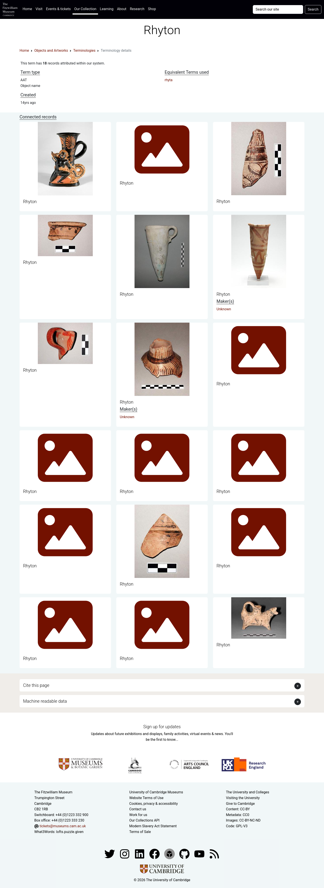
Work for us (138, 815)
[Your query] (278, 9)
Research (137, 9)
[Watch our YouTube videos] (199, 853)
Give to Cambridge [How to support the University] (240, 804)
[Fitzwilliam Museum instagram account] (125, 853)
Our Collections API (144, 820)
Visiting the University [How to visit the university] (243, 798)
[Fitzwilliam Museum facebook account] (140, 853)
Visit (39, 9)
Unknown (224, 309)
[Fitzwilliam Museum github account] (184, 853)
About (121, 9)
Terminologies (84, 50)
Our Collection (85, 9)
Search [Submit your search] (313, 9)
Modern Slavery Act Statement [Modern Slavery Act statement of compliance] (153, 826)
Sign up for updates (162, 726)
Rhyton (30, 201)
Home (28, 8)
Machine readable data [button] (45, 701)
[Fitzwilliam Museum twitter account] (110, 853)
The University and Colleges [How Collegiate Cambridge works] (247, 792)
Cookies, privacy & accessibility (153, 804)
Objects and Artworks (51, 50)
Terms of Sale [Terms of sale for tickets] (140, 832)
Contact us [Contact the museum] (137, 809)
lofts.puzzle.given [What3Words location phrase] (69, 832)
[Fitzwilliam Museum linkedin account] (154, 853)
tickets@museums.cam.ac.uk (63, 826)
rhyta (169, 80)
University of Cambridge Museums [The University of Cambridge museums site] (156, 792)
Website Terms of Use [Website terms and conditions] (146, 798)
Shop (152, 9)
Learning (106, 9)
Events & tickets (58, 9)
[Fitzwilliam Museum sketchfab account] (169, 853)
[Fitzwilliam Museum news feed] (214, 853)
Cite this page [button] (36, 685)
